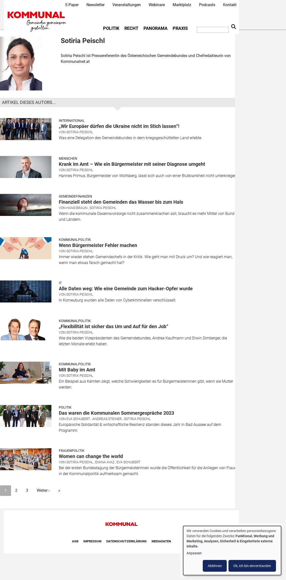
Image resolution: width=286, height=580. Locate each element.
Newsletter (95, 4)
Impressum (92, 541)
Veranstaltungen (126, 4)
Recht (131, 28)
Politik (111, 28)
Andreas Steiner (107, 419)
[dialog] (232, 550)
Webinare (157, 4)
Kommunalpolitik (75, 240)
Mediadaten (161, 541)
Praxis (180, 28)
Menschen (68, 158)
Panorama (155, 28)
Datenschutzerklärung (126, 541)
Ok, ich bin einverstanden (252, 566)
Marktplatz (182, 4)
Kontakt (230, 4)
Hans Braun (76, 208)
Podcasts (207, 4)
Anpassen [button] (194, 553)
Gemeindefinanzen (75, 196)
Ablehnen (215, 566)
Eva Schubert (78, 419)
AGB (75, 541)
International (72, 121)
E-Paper (72, 4)
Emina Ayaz (104, 462)
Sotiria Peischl (79, 132)
